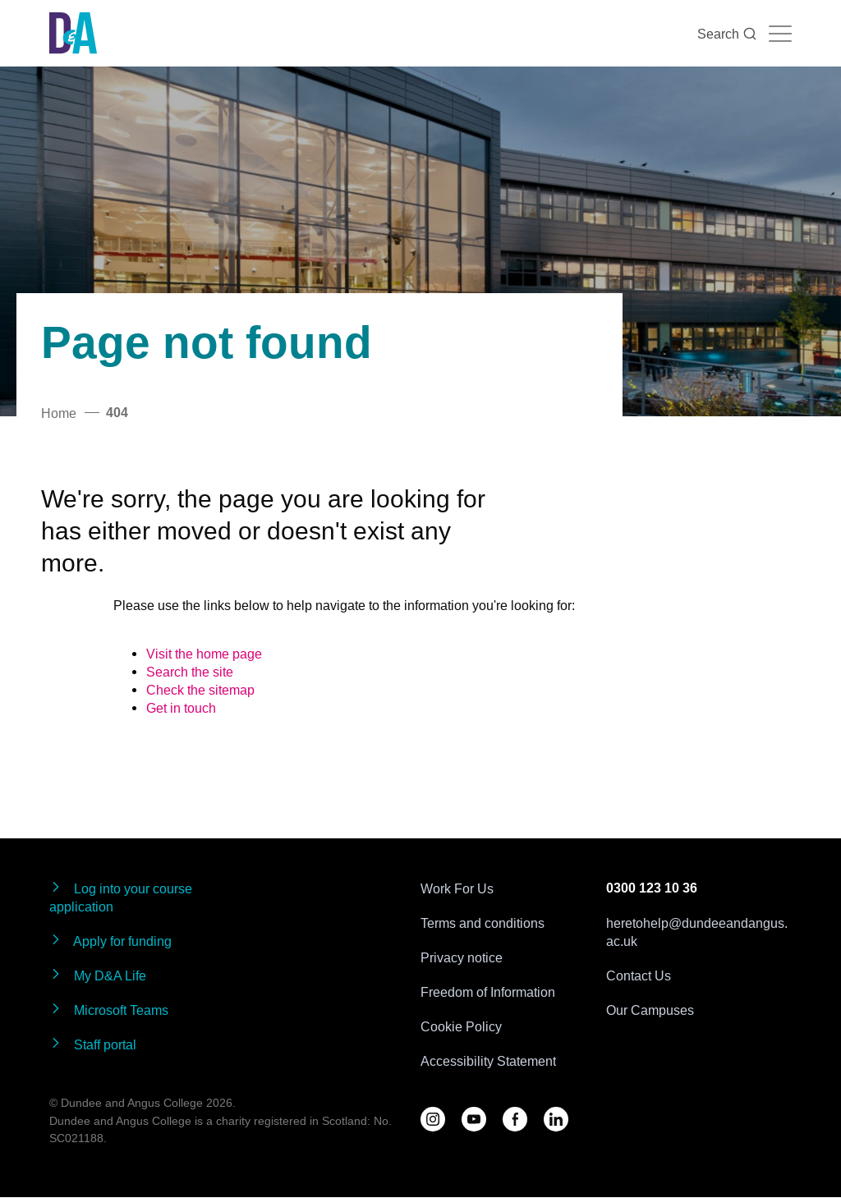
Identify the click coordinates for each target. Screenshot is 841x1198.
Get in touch (181, 707)
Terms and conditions (482, 923)
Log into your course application (120, 897)
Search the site (189, 671)
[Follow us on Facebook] (515, 1119)
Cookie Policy (461, 1026)
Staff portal (92, 1044)
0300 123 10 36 (651, 888)
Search (726, 33)
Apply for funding (110, 940)
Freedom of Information (487, 992)
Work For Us (457, 888)
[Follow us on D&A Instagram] (432, 1119)
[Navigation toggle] (780, 33)
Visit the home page (204, 653)
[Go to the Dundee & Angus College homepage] (73, 33)
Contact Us (638, 975)
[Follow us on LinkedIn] (556, 1119)
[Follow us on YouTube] (474, 1119)
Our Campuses (650, 1010)
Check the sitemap (200, 689)
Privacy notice (461, 957)
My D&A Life (97, 975)
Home (58, 413)
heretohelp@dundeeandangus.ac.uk (697, 932)
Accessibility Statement (488, 1060)
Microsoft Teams (108, 1009)
